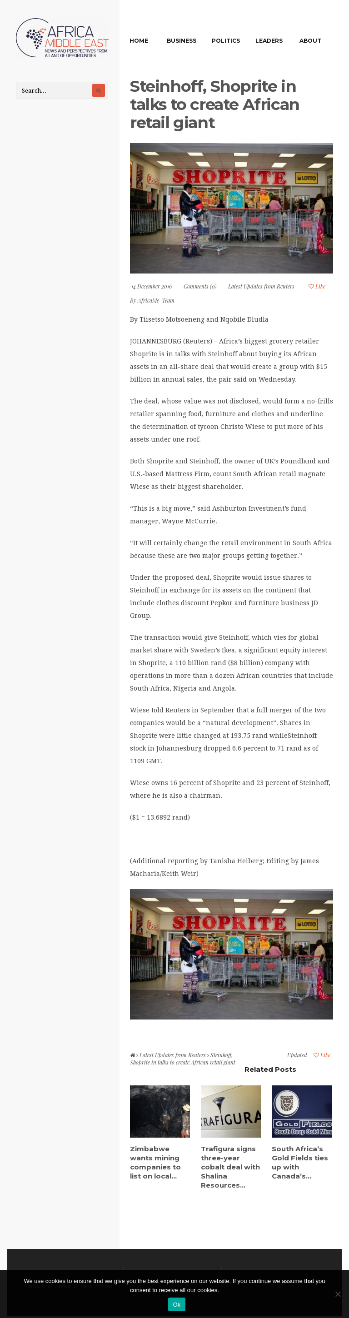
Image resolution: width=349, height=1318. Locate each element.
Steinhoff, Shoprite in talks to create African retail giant (214, 104)
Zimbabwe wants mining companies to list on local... (155, 1162)
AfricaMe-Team (156, 300)
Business (181, 40)
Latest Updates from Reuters (261, 286)
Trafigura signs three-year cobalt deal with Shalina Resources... (230, 1166)
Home (139, 40)
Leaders (269, 40)
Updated (297, 1055)
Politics (226, 40)
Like (317, 286)
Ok (176, 1304)
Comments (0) (200, 286)
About (310, 40)
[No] (337, 1293)
